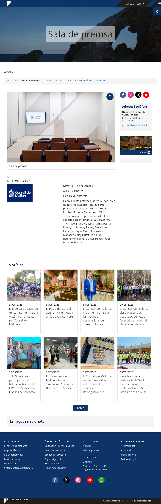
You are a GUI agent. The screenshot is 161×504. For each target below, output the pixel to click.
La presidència (12, 450)
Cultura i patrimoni (55, 450)
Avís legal (126, 450)
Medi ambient (52, 463)
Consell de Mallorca (13, 500)
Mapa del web (128, 454)
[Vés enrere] (8, 176)
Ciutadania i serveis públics (59, 445)
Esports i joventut (54, 459)
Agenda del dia (53, 80)
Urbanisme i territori (56, 467)
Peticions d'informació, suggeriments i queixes (95, 468)
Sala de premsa (31, 80)
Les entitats (10, 463)
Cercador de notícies (79, 80)
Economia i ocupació (55, 454)
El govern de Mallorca (15, 445)
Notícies (12, 80)
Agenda (101, 80)
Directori (87, 461)
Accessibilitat (128, 445)
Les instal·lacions (13, 459)
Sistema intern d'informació (18, 467)
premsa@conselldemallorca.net (135, 125)
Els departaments (13, 454)
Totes (80, 408)
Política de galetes (130, 459)
